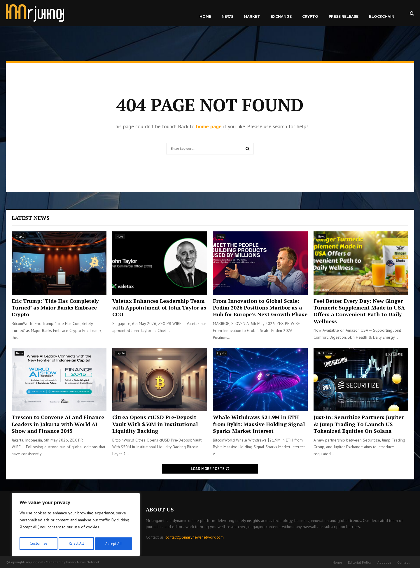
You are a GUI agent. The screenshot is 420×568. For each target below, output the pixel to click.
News (227, 16)
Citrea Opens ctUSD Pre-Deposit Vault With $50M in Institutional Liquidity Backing (155, 424)
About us (384, 562)
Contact (403, 562)
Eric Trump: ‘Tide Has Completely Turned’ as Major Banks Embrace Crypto (55, 307)
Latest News (31, 217)
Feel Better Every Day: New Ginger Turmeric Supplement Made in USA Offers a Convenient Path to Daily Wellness (359, 311)
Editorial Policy (360, 562)
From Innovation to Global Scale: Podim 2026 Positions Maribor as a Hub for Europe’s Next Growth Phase (260, 307)
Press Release (343, 16)
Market (252, 16)
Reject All (76, 543)
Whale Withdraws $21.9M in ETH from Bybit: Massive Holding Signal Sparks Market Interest (259, 424)
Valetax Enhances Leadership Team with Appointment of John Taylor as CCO (159, 307)
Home (205, 16)
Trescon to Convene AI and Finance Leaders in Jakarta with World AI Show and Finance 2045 (58, 424)
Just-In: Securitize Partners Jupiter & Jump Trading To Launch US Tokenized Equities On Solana (359, 424)
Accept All (114, 543)
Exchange (281, 16)
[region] (76, 525)
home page (209, 126)
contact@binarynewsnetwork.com (194, 537)
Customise (38, 543)
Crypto (310, 16)
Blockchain (381, 16)
